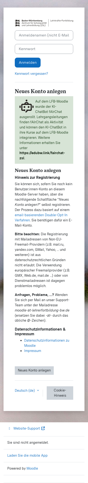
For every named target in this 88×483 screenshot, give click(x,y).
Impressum (32, 351)
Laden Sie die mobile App (27, 455)
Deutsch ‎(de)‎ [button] (25, 390)
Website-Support (26, 428)
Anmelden (28, 62)
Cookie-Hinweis (60, 393)
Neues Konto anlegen (34, 370)
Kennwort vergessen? (31, 74)
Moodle (32, 468)
